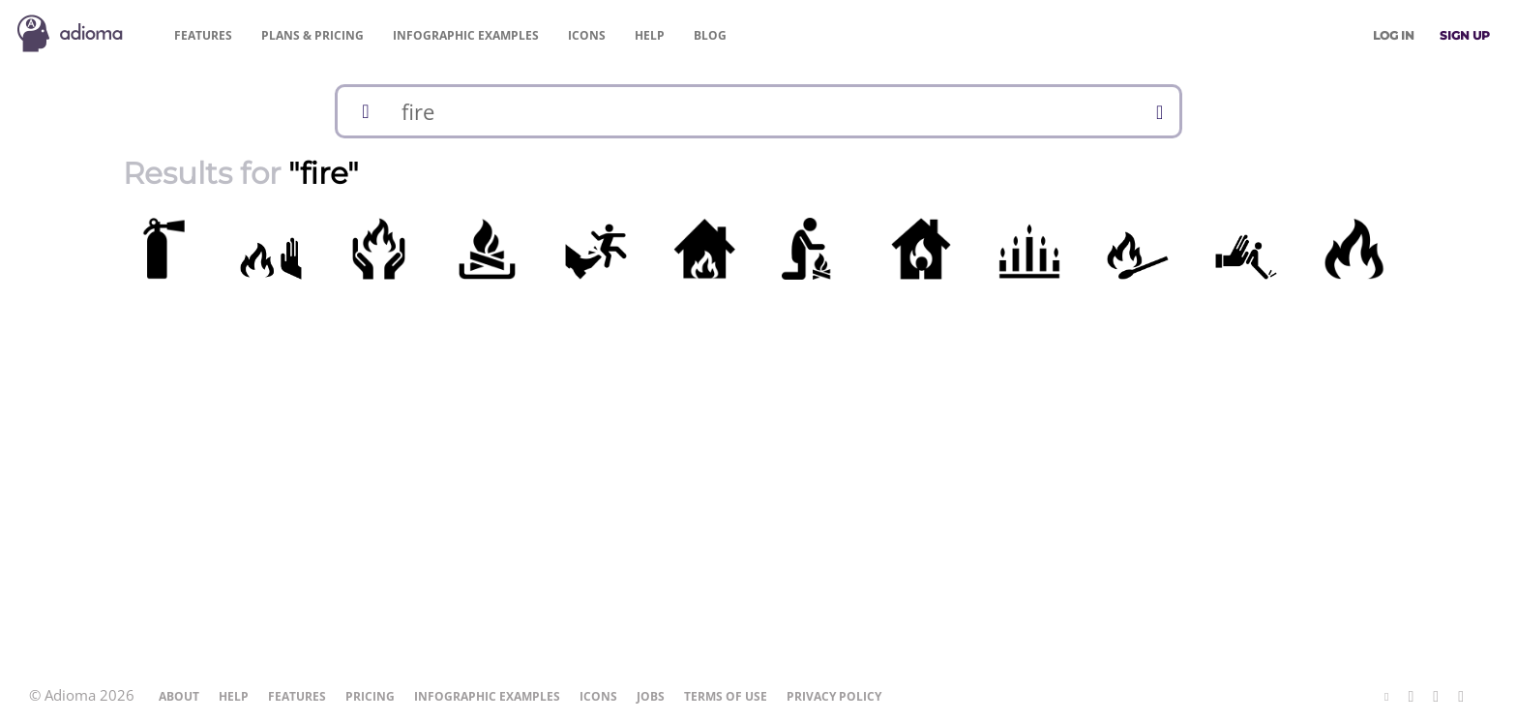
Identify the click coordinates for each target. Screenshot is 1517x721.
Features (203, 35)
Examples (466, 35)
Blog (710, 35)
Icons (587, 35)
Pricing (312, 35)
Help (650, 35)
